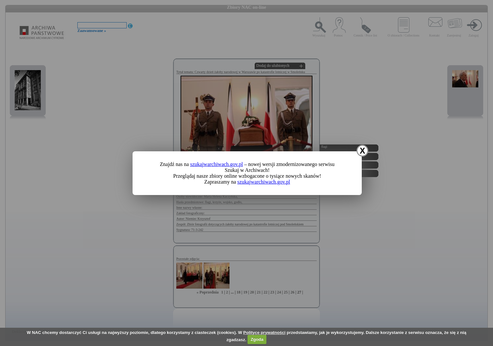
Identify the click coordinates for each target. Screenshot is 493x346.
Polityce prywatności (264, 332)
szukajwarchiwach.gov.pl (216, 164)
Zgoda (257, 339)
